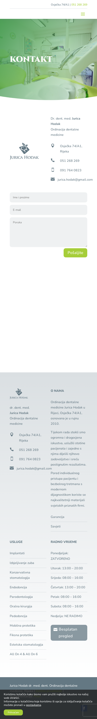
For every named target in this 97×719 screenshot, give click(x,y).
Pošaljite (75, 252)
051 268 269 (79, 5)
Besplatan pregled (68, 633)
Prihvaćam (13, 712)
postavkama (33, 705)
